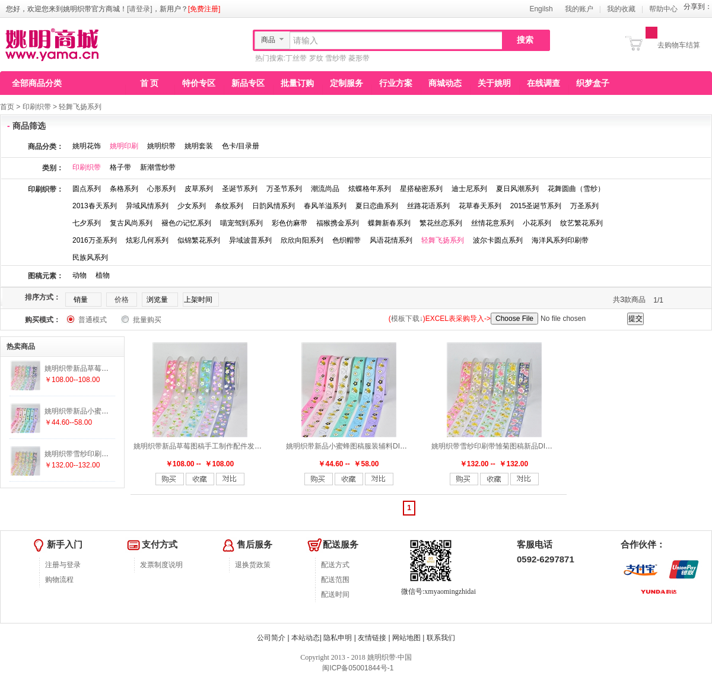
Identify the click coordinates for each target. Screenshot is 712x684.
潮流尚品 (325, 188)
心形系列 (161, 188)
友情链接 (372, 638)
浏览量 (157, 299)
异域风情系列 (147, 206)
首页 (7, 107)
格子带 (120, 167)
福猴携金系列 (337, 223)
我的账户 (579, 9)
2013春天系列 (94, 206)
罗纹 (316, 58)
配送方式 (335, 565)
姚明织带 (161, 146)
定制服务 (346, 83)
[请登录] (139, 9)
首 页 (149, 83)
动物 (79, 275)
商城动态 (445, 83)
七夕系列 (86, 223)
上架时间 (198, 299)
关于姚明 (494, 83)
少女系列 (191, 206)
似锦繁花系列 (198, 240)
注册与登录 (63, 565)
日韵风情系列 (273, 206)
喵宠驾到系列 (241, 223)
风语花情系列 (391, 240)
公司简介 (271, 638)
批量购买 (147, 320)
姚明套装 (199, 146)
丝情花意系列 (492, 223)
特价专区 (198, 83)
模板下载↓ (407, 318)
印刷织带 (37, 107)
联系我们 (441, 638)
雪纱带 (336, 58)
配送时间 (335, 594)
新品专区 (248, 83)
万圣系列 (584, 206)
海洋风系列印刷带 (560, 240)
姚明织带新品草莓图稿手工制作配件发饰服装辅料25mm (222, 446)
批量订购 (297, 83)
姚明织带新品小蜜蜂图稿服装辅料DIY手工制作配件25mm (376, 446)
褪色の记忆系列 (186, 223)
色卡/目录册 (240, 146)
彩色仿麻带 (289, 223)
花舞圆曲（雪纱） (576, 188)
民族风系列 (90, 257)
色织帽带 (346, 240)
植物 (103, 275)
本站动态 (305, 638)
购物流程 (59, 579)
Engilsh (540, 9)
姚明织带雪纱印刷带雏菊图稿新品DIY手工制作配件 (512, 446)
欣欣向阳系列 (302, 240)
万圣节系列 (284, 188)
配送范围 (335, 579)
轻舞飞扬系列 (80, 107)
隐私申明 (337, 638)
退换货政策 (253, 565)
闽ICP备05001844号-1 (356, 668)
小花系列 (537, 223)
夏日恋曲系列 (376, 206)
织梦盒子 (592, 83)
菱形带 (359, 58)
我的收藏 (621, 9)
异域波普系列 (250, 240)
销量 (81, 299)
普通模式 (92, 320)
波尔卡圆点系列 (498, 240)
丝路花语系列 (428, 206)
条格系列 (124, 188)
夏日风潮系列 (517, 188)
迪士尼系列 (469, 188)
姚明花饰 (86, 146)
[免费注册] (204, 9)
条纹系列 (229, 206)
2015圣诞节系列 (536, 206)
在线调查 (543, 83)
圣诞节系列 (240, 188)
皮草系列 (199, 188)
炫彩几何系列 (147, 240)
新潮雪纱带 (158, 167)
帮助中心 (663, 9)
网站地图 (406, 638)
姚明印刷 (124, 146)
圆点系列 (86, 188)
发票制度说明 (161, 565)
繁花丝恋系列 (440, 223)
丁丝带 (296, 58)
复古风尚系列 (131, 223)
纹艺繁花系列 (581, 223)
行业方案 (395, 83)
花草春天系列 (480, 206)
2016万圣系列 (94, 240)
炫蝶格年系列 (369, 188)
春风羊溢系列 (325, 206)
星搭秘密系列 (421, 188)
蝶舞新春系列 (389, 223)
